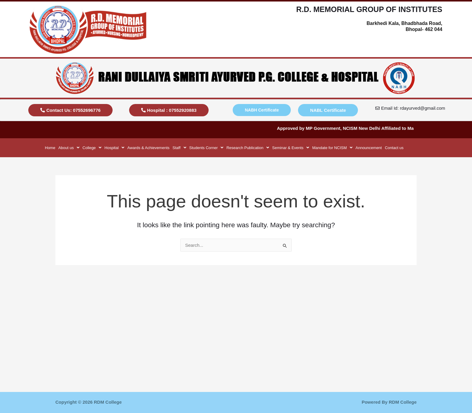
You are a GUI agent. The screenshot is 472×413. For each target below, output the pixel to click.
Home (50, 147)
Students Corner (206, 147)
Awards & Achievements (148, 147)
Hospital (114, 147)
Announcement (369, 147)
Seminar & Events (290, 147)
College (91, 147)
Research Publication (247, 147)
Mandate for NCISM (332, 147)
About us (68, 147)
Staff (179, 147)
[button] (69, 147)
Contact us (394, 147)
